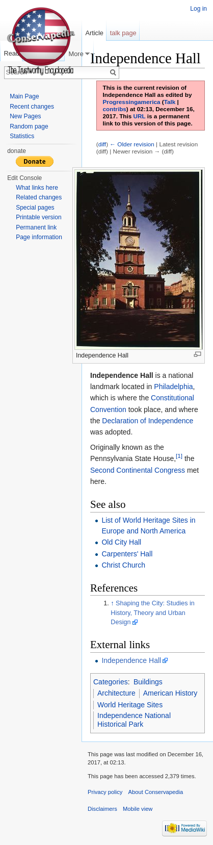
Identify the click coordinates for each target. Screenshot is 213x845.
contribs (114, 109)
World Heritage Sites (130, 705)
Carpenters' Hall (126, 554)
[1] (179, 456)
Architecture (116, 693)
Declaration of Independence (147, 421)
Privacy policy (105, 792)
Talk (170, 101)
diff (102, 144)
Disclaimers (102, 809)
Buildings (148, 682)
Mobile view (137, 809)
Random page (29, 126)
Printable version (38, 217)
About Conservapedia (155, 792)
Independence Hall (131, 660)
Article (94, 33)
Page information (39, 237)
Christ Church (123, 565)
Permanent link (36, 227)
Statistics (22, 136)
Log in (198, 8)
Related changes (39, 197)
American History (170, 693)
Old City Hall (121, 542)
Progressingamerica (132, 101)
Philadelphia (173, 386)
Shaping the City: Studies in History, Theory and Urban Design (153, 613)
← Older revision (132, 144)
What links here (37, 187)
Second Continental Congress (137, 470)
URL (140, 116)
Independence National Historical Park (134, 720)
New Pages (25, 116)
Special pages (35, 207)
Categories (110, 682)
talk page (123, 33)
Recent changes (32, 106)
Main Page (24, 96)
